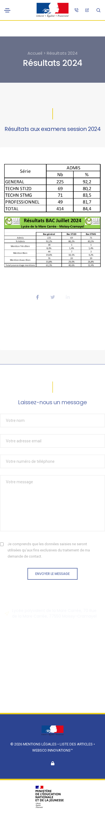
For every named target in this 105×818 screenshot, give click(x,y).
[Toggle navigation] (7, 10)
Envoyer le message (52, 573)
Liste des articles (77, 744)
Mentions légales (40, 744)
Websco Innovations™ (52, 750)
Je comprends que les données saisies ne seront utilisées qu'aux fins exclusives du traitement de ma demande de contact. (49, 550)
